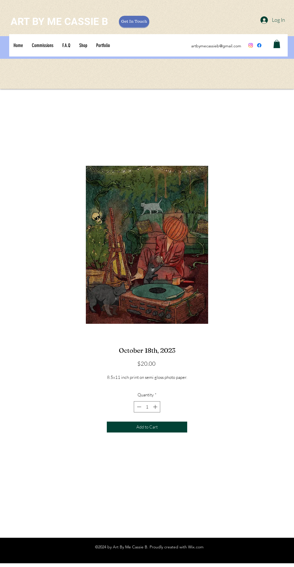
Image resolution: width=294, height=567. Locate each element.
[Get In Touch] (134, 21)
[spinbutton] (147, 407)
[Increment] (156, 407)
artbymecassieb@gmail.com (216, 45)
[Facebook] (259, 45)
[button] (276, 44)
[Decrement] (138, 407)
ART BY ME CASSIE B (59, 22)
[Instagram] (251, 45)
